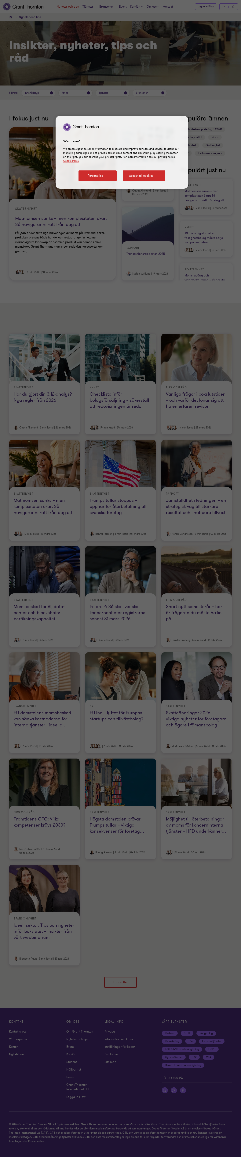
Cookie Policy (71, 161)
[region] (122, 152)
